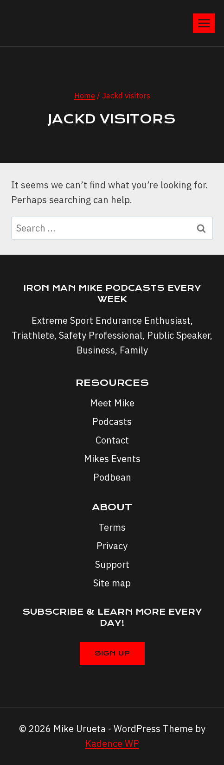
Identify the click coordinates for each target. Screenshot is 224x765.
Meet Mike (112, 403)
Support (112, 564)
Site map (112, 583)
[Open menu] (204, 22)
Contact (112, 440)
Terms (112, 527)
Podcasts (112, 421)
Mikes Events (112, 458)
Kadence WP (112, 743)
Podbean (112, 477)
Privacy (112, 546)
